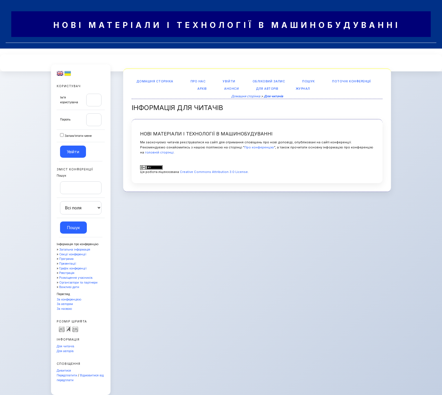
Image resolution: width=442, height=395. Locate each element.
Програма (66, 259)
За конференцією (69, 299)
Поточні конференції (351, 81)
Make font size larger (75, 329)
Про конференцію (259, 147)
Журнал (303, 89)
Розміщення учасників (75, 278)
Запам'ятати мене (78, 136)
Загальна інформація (74, 249)
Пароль (65, 119)
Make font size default (68, 329)
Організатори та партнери (78, 282)
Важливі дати (69, 287)
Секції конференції (72, 254)
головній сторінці (159, 152)
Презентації (67, 263)
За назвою (64, 309)
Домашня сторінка (154, 81)
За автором (65, 304)
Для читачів (65, 346)
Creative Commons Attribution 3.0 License (214, 172)
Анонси (231, 89)
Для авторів (65, 351)
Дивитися (64, 370)
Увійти (229, 81)
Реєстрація (66, 273)
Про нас (198, 81)
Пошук (308, 81)
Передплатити (67, 375)
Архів (202, 89)
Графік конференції (73, 268)
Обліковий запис (269, 81)
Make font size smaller (62, 329)
